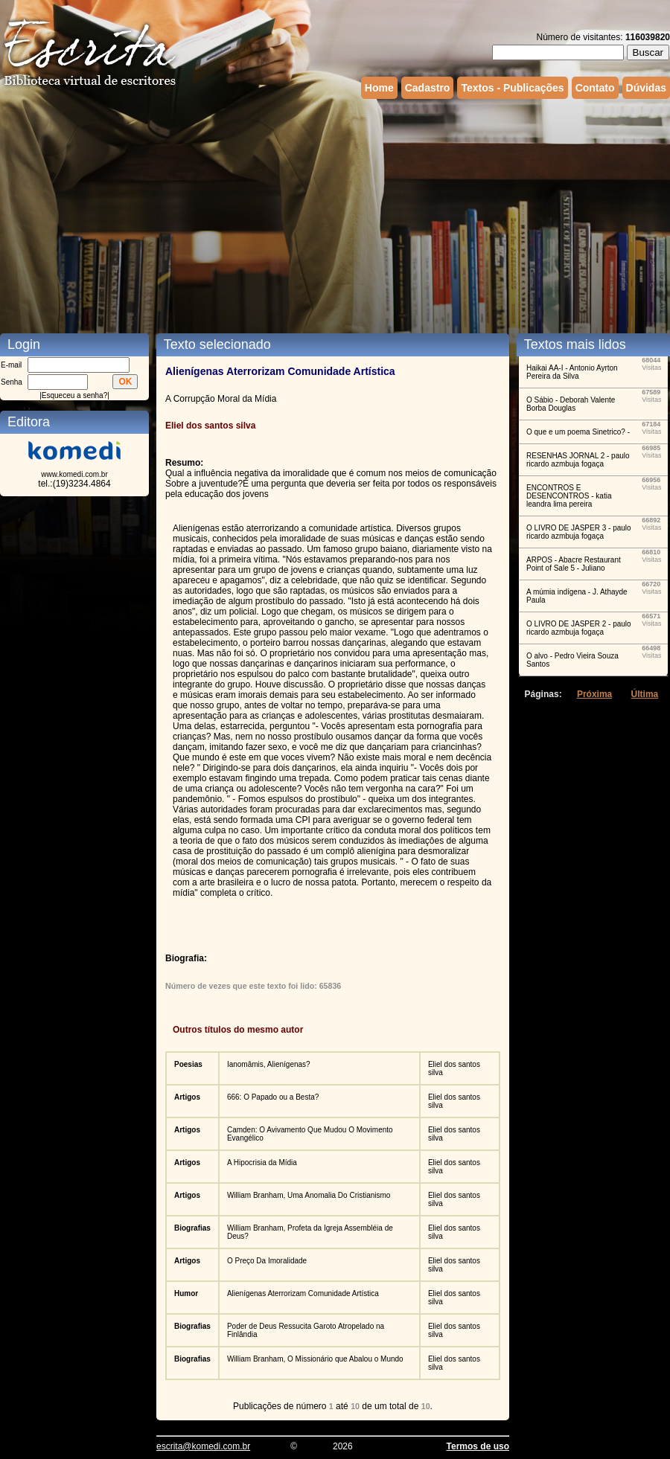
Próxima (594, 694)
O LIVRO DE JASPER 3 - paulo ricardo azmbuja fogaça (578, 532)
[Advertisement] (279, 214)
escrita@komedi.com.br (203, 1446)
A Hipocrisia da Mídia (262, 1162)
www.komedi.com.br (74, 474)
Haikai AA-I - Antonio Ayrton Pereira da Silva (572, 372)
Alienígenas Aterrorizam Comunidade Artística (303, 1293)
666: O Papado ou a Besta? (273, 1097)
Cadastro (427, 88)
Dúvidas (646, 88)
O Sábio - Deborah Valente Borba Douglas (570, 404)
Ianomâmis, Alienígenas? (268, 1064)
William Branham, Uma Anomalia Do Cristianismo (309, 1195)
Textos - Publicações (512, 88)
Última (645, 694)
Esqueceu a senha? (74, 395)
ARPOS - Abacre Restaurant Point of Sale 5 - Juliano (573, 564)
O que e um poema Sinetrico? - (578, 432)
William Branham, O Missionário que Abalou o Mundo (315, 1359)
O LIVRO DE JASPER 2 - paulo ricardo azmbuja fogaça (578, 628)
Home (379, 88)
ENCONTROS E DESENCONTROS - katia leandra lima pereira (568, 496)
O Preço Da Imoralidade (267, 1261)
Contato (595, 88)
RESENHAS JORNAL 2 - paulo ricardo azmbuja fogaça (578, 460)
